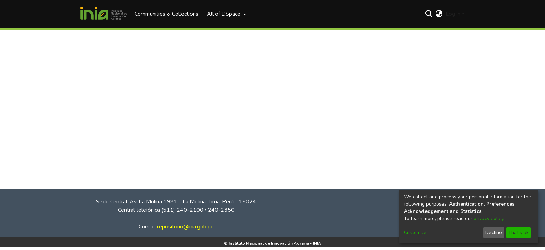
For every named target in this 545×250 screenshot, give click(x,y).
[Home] (104, 14)
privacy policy (488, 218)
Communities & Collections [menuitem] (166, 14)
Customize (415, 232)
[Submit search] (429, 14)
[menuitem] (225, 14)
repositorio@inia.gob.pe (185, 227)
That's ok (518, 232)
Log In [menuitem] (453, 14)
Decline (493, 232)
